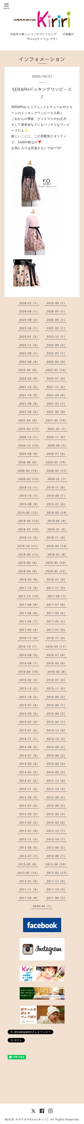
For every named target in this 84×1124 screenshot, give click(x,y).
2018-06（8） (28, 562)
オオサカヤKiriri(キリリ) (31, 1119)
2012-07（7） (29, 856)
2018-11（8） (57, 537)
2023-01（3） (29, 336)
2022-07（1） (57, 353)
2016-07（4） (57, 655)
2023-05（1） (57, 320)
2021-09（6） (57, 395)
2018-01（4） (57, 579)
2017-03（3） (57, 621)
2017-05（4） (57, 613)
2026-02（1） (29, 303)
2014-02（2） (57, 772)
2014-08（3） (57, 747)
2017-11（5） (57, 588)
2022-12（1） (57, 336)
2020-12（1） (29, 437)
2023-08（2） (29, 320)
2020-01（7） (57, 479)
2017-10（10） (29, 596)
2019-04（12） (29, 521)
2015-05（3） (29, 713)
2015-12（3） (29, 688)
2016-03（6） (57, 671)
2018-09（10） (57, 546)
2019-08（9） (29, 504)
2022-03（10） (56, 370)
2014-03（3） (29, 772)
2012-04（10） (56, 864)
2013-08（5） (57, 797)
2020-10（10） (29, 445)
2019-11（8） (57, 487)
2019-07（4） (57, 504)
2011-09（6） (29, 898)
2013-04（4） (57, 814)
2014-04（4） (57, 763)
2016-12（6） (29, 638)
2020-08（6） (29, 453)
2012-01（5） (29, 881)
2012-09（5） (29, 847)
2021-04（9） (28, 420)
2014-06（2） (57, 755)
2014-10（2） (57, 738)
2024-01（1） (57, 311)
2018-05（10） (56, 562)
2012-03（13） (28, 872)
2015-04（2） (57, 713)
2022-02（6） (29, 378)
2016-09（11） (56, 646)
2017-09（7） (57, 596)
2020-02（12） (29, 479)
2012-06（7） (57, 856)
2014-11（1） (29, 738)
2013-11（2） (29, 789)
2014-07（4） (29, 755)
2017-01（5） (57, 630)
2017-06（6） (29, 613)
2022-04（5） (28, 370)
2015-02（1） (57, 722)
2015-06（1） (57, 705)
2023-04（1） (29, 328)
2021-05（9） (57, 412)
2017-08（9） (29, 604)
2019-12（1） (29, 487)
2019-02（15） (29, 529)
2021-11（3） (57, 387)
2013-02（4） (57, 822)
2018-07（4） (57, 554)
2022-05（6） (57, 361)
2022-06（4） (29, 361)
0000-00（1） (43, 906)
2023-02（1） (57, 328)
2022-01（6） (57, 378)
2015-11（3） (57, 688)
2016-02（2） (29, 680)
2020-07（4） (57, 453)
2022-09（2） (57, 345)
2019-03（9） (57, 521)
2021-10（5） (29, 395)
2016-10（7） (28, 646)
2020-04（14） (28, 470)
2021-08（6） (29, 403)
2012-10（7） (57, 839)
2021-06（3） (29, 412)
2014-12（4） (57, 730)
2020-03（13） (57, 470)
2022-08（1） (29, 353)
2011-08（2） (57, 898)
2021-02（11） (29, 429)
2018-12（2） (29, 537)
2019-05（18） (57, 512)
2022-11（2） (29, 345)
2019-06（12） (28, 512)
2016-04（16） (29, 671)
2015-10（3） (29, 697)
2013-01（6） (29, 831)
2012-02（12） (57, 872)
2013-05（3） (29, 814)
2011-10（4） (57, 889)
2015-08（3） (57, 697)
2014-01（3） (29, 780)
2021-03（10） (56, 420)
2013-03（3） (29, 822)
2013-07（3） (29, 805)
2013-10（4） (57, 789)
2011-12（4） (57, 881)
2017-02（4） (29, 630)
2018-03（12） (56, 571)
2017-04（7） (29, 621)
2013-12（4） (57, 780)
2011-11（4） (29, 889)
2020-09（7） (57, 445)
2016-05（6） (57, 663)
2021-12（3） (29, 387)
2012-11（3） (29, 839)
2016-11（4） (57, 638)
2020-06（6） (28, 462)
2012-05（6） (28, 864)
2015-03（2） (29, 722)
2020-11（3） (57, 437)
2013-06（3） (57, 805)
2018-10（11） (28, 546)
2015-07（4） (29, 705)
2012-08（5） (57, 847)
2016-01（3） (57, 680)
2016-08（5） (29, 655)
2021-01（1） (57, 429)
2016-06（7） (29, 663)
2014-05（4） (29, 763)
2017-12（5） (29, 588)
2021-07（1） (57, 403)
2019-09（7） (57, 495)
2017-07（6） (57, 604)
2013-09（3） (29, 797)
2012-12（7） (57, 831)
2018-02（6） (29, 579)
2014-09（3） (29, 747)
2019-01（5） (57, 529)
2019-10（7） (29, 495)
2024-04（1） (29, 311)
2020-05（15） (56, 462)
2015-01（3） (29, 730)
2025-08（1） (57, 303)
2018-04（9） (28, 571)
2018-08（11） (29, 554)
